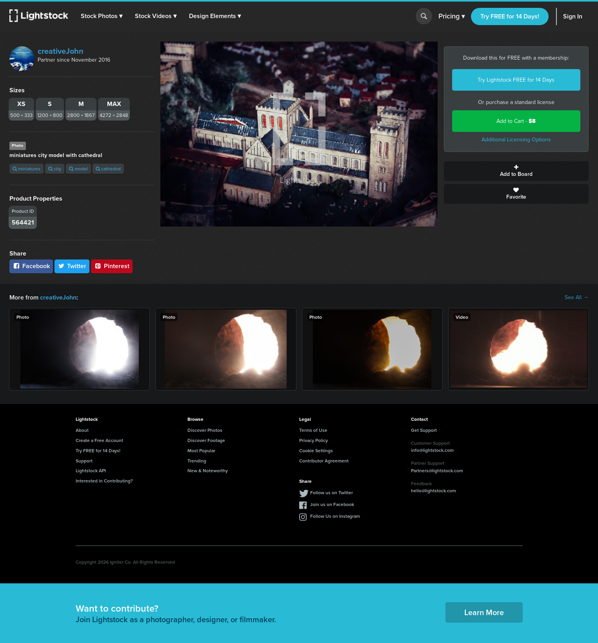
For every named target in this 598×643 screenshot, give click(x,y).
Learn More (484, 612)
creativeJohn (61, 51)
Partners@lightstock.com (437, 470)
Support (84, 460)
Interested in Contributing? (104, 480)
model (78, 168)
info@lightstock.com (432, 450)
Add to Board (516, 171)
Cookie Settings (316, 450)
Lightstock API (91, 470)
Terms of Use (313, 430)
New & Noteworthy (207, 470)
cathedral (108, 168)
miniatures (26, 168)
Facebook (31, 265)
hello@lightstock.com (433, 490)
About (82, 430)
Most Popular (201, 450)
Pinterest (111, 265)
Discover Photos (204, 430)
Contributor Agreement (324, 460)
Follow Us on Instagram (335, 516)
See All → (577, 297)
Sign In (572, 16)
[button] (101, 16)
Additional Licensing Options (516, 139)
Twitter (72, 265)
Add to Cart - (516, 121)
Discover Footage (206, 440)
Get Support (424, 430)
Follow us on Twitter (331, 492)
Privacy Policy (313, 440)
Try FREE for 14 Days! (509, 16)
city (54, 168)
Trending (196, 460)
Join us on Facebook (332, 504)
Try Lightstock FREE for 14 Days (516, 80)
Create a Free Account (99, 440)
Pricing (451, 16)
